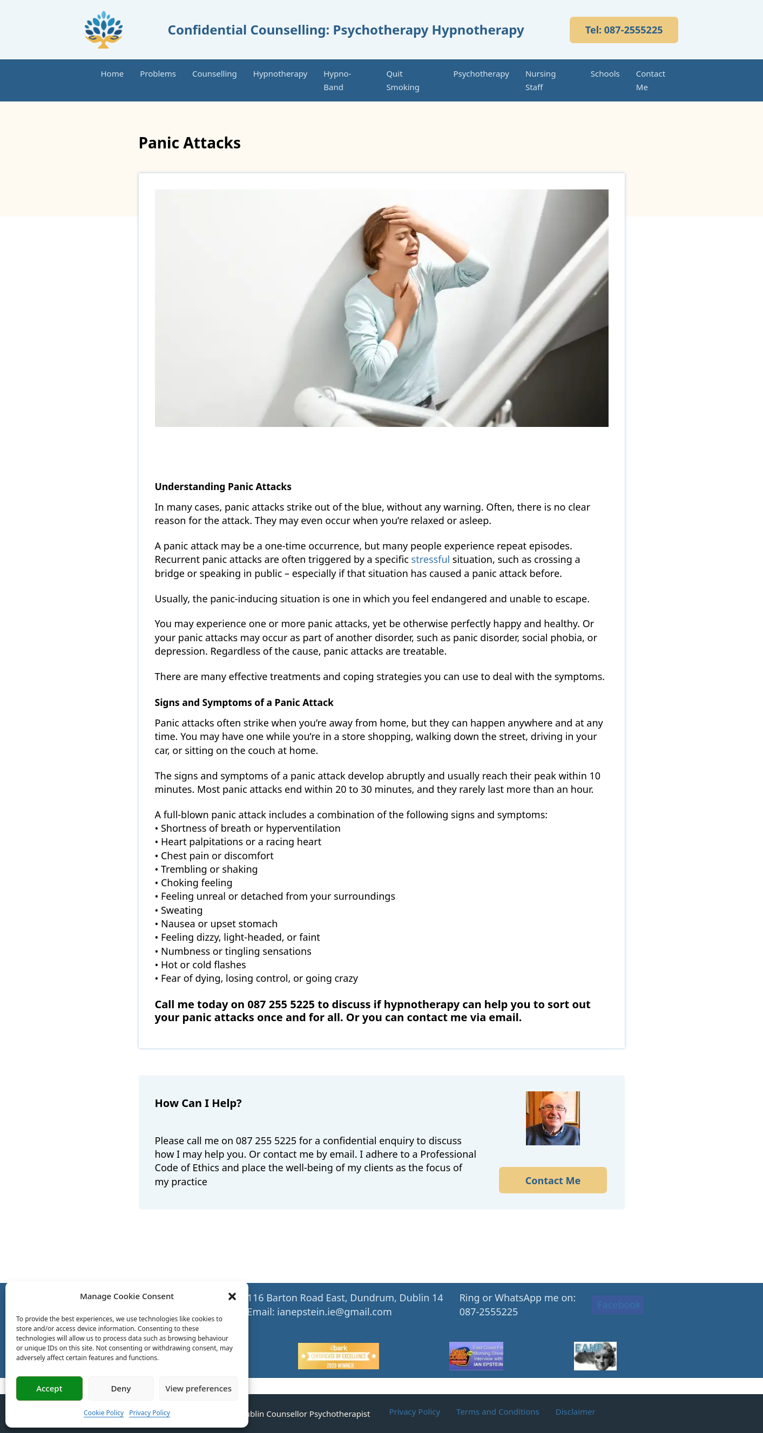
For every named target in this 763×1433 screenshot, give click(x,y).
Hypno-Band (337, 80)
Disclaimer (576, 1411)
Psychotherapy (481, 73)
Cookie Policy (104, 1412)
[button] (232, 1296)
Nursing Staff (540, 80)
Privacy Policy (149, 1412)
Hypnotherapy (280, 73)
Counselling (214, 73)
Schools (605, 73)
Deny (121, 1388)
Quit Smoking (403, 80)
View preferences (198, 1388)
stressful (430, 559)
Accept (49, 1388)
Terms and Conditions (497, 1411)
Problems (158, 73)
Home (112, 73)
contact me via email (462, 1017)
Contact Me (650, 80)
